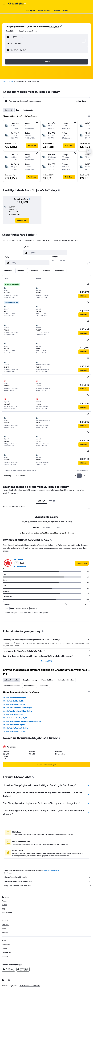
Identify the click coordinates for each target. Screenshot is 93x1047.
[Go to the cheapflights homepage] (17, 4)
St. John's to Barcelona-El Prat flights (17, 711)
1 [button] (79, 475)
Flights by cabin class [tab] (66, 680)
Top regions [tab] (43, 685)
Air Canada (18, 559)
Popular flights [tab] (29, 685)
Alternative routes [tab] (11, 680)
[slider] (88, 263)
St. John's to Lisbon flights (13, 714)
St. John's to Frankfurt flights (14, 731)
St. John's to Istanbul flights (14, 725)
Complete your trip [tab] (30, 680)
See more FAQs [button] (46, 661)
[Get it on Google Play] (8, 969)
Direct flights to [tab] (47, 680)
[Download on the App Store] (23, 969)
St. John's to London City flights (15, 718)
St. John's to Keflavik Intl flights (15, 728)
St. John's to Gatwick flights (14, 704)
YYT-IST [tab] (52, 501)
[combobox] (11, 31)
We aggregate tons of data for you (47, 881)
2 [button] (84, 475)
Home (4, 81)
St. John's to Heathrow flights (14, 697)
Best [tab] (17, 110)
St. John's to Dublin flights (13, 701)
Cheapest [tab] (8, 110)
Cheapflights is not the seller (47, 877)
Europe (11, 81)
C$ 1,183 (54, 26)
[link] (22, 220)
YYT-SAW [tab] (41, 501)
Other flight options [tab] (12, 685)
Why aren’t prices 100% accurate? (47, 885)
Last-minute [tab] (28, 110)
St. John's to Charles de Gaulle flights (17, 708)
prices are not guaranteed (51, 870)
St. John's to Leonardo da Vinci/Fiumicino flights (22, 721)
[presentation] (61, 26)
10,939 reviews (20, 567)
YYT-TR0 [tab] (36, 527)
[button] (4, 3)
